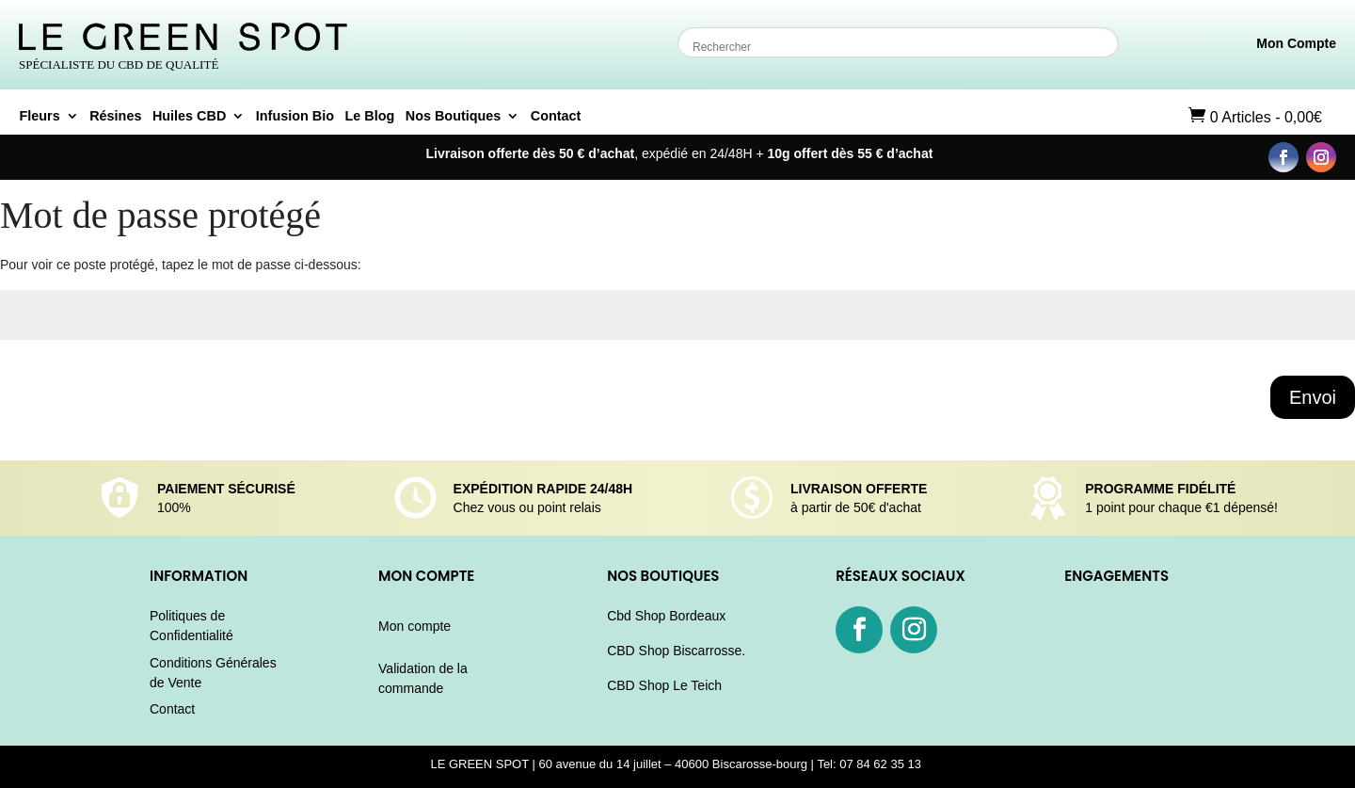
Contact (556, 116)
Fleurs (40, 116)
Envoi (1312, 397)
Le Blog (369, 116)
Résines (115, 116)
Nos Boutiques (454, 116)
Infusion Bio (295, 116)
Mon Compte (1296, 43)
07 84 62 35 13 (881, 764)
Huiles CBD (189, 116)
